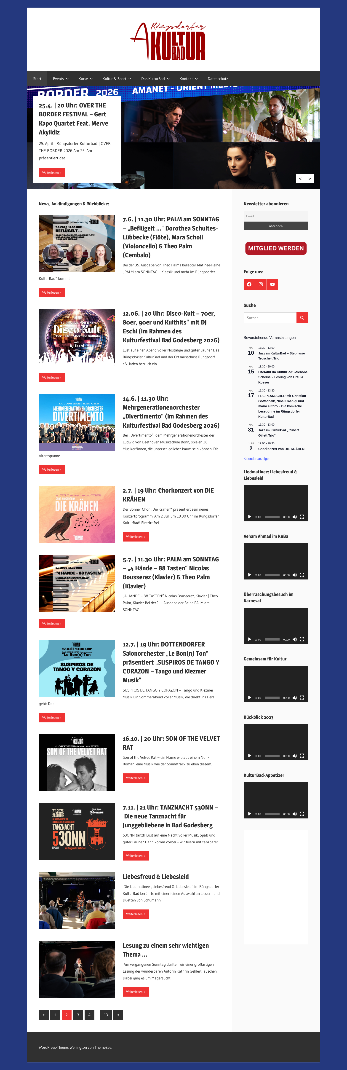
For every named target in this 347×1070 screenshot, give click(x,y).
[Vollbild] (302, 517)
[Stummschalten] (294, 517)
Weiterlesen (50, 172)
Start (37, 78)
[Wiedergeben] (249, 517)
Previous (300, 178)
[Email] (276, 216)
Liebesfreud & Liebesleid (156, 876)
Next (309, 178)
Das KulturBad (155, 78)
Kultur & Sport (117, 78)
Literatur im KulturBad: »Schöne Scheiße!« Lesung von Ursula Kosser (282, 377)
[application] (276, 503)
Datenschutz (218, 78)
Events (61, 78)
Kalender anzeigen (257, 459)
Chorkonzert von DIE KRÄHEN (281, 449)
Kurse (86, 78)
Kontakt (189, 78)
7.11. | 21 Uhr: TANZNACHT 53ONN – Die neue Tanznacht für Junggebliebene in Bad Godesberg (170, 816)
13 (106, 1014)
